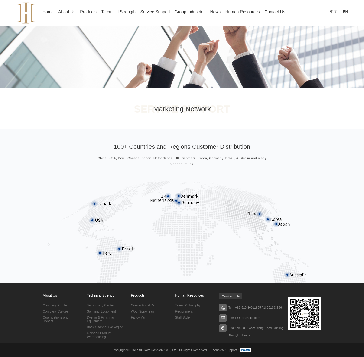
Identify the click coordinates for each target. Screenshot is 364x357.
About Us (66, 11)
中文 (333, 11)
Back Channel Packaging (105, 327)
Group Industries (190, 11)
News (215, 11)
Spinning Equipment (101, 311)
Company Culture (55, 311)
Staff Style (182, 317)
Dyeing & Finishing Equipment (100, 319)
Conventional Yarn (144, 305)
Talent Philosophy (188, 305)
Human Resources (242, 11)
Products (88, 11)
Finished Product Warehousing (99, 335)
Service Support (155, 11)
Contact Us (274, 11)
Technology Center (100, 305)
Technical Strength (118, 11)
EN (345, 11)
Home (48, 11)
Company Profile (55, 305)
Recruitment (183, 311)
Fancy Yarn (139, 317)
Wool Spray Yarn (143, 311)
